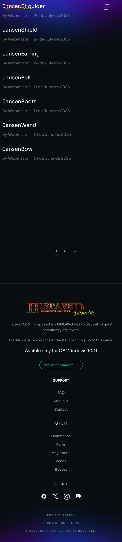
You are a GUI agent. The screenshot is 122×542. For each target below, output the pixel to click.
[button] (106, 7)
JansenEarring (21, 54)
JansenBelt (16, 77)
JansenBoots (19, 101)
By (16, 15)
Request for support (61, 365)
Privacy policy (61, 515)
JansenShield (19, 30)
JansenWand (19, 125)
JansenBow (17, 149)
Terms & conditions (61, 523)
